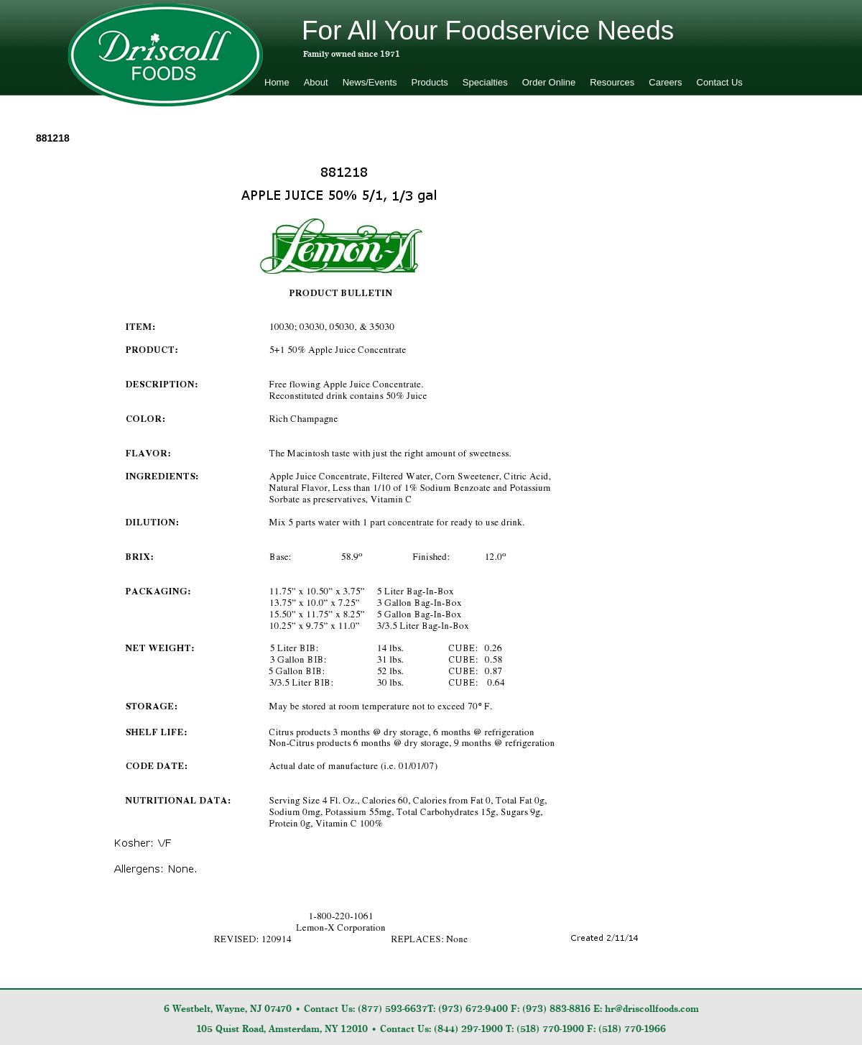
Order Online (548, 82)
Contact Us (720, 82)
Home (276, 82)
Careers (665, 82)
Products (430, 82)
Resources (612, 82)
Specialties (485, 82)
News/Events (370, 82)
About (316, 82)
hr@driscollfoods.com (652, 1009)
